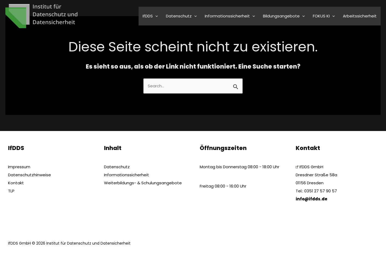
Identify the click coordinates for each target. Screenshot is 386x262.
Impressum (19, 167)
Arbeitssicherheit (360, 16)
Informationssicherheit (230, 16)
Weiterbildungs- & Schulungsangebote (143, 183)
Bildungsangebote (284, 16)
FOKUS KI (324, 16)
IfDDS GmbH (310, 167)
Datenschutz (181, 16)
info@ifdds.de (311, 199)
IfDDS (150, 16)
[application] (155, 16)
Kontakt (16, 183)
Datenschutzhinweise (29, 175)
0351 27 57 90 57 (320, 191)
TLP (11, 191)
